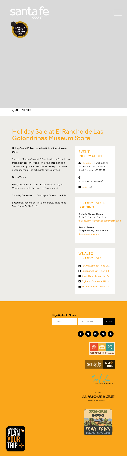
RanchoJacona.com (88, 234)
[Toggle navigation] (118, 13)
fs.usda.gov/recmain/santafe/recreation (99, 220)
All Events (21, 110)
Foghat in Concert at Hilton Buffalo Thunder (104, 281)
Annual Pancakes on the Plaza (96, 276)
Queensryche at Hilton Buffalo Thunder (101, 270)
